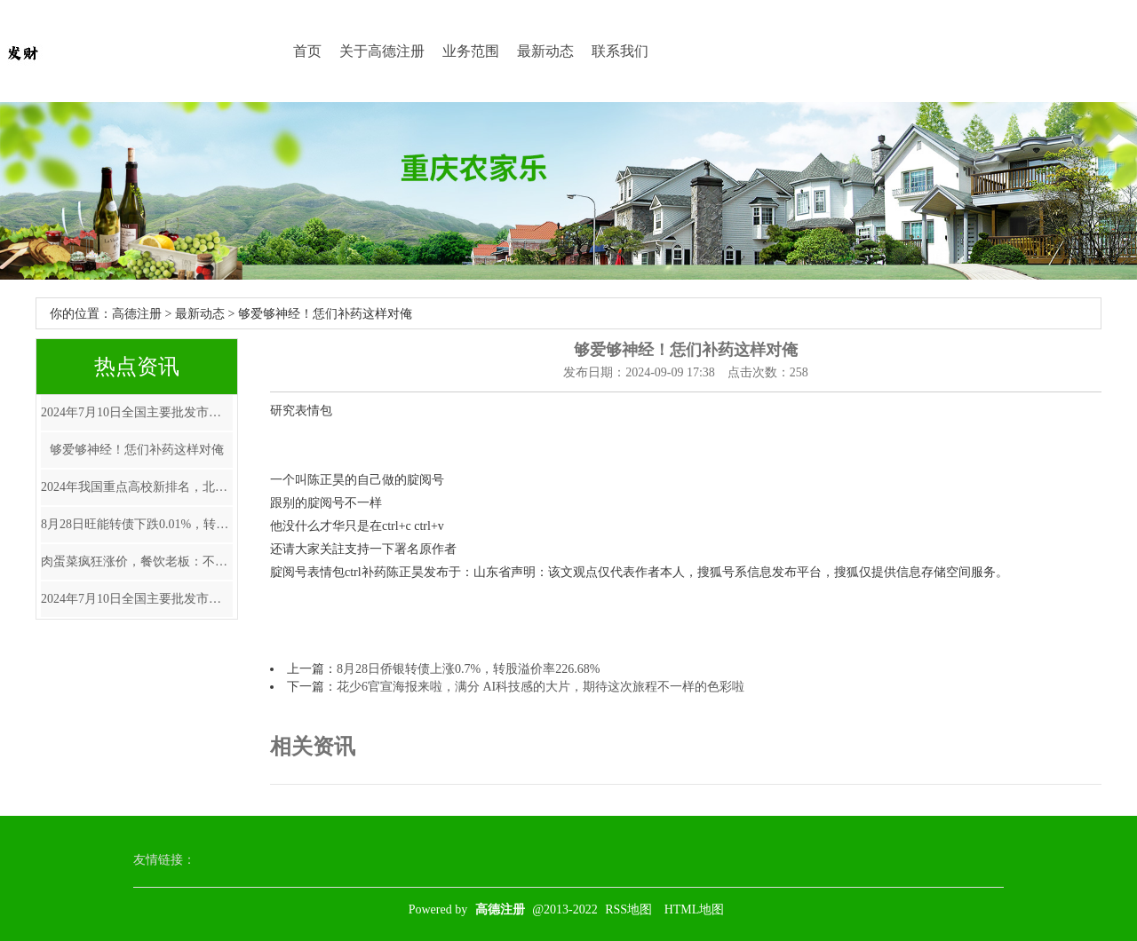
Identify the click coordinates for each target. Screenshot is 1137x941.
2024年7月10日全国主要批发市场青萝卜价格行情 (137, 598)
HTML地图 (694, 909)
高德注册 (137, 313)
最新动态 (545, 51)
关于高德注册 (382, 51)
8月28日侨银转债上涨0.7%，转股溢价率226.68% (468, 669)
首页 (307, 51)
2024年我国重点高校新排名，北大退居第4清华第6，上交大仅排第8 (137, 487)
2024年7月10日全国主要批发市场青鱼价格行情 (137, 412)
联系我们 (620, 51)
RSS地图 (628, 909)
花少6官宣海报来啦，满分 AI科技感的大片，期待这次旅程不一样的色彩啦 (540, 686)
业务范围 (470, 51)
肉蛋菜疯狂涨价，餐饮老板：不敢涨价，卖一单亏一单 (137, 561)
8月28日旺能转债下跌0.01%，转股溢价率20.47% (137, 524)
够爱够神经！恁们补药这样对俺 (137, 449)
